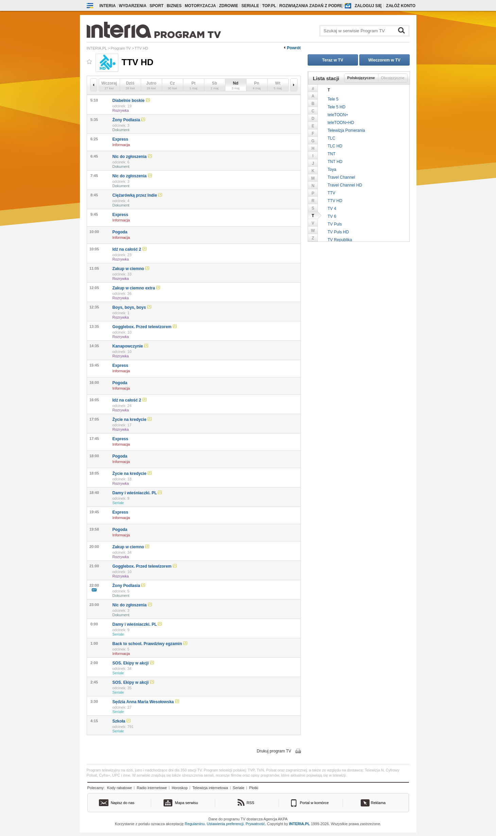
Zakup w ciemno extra (136, 288)
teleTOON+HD (341, 122)
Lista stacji (326, 78)
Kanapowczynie (130, 346)
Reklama (378, 803)
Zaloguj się (368, 5)
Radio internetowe (152, 788)
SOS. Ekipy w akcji (133, 663)
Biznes (174, 5)
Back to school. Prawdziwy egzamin (150, 643)
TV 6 (332, 216)
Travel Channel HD (345, 185)
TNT (332, 154)
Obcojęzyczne (392, 78)
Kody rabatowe (119, 788)
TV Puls (335, 224)
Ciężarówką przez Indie (138, 195)
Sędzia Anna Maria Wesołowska (146, 701)
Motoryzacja (200, 5)
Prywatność (255, 824)
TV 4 (332, 208)
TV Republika (340, 239)
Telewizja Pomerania (346, 130)
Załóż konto (400, 5)
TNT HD (335, 161)
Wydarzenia (133, 5)
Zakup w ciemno (131, 268)
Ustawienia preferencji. (225, 824)
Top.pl (269, 5)
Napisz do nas (123, 803)
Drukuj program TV (274, 751)
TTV (332, 193)
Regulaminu (195, 824)
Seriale (250, 5)
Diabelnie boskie (131, 100)
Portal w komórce (314, 803)
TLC (332, 138)
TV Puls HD (338, 232)
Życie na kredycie (132, 419)
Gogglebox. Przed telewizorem (145, 326)
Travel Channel (341, 177)
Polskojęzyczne (361, 78)
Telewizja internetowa (210, 788)
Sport (157, 5)
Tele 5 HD (337, 107)
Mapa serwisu (186, 803)
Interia (108, 5)
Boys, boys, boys (132, 307)
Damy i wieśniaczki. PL (137, 493)
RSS (250, 803)
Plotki (253, 788)
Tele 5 (333, 99)
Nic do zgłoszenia (132, 156)
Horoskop (180, 788)
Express (121, 139)
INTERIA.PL (299, 824)
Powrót (294, 48)
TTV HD (335, 200)
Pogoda (120, 232)
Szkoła (122, 721)
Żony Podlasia (129, 120)
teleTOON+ (338, 114)
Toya (332, 169)
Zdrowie (228, 5)
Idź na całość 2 (130, 249)
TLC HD (335, 146)
